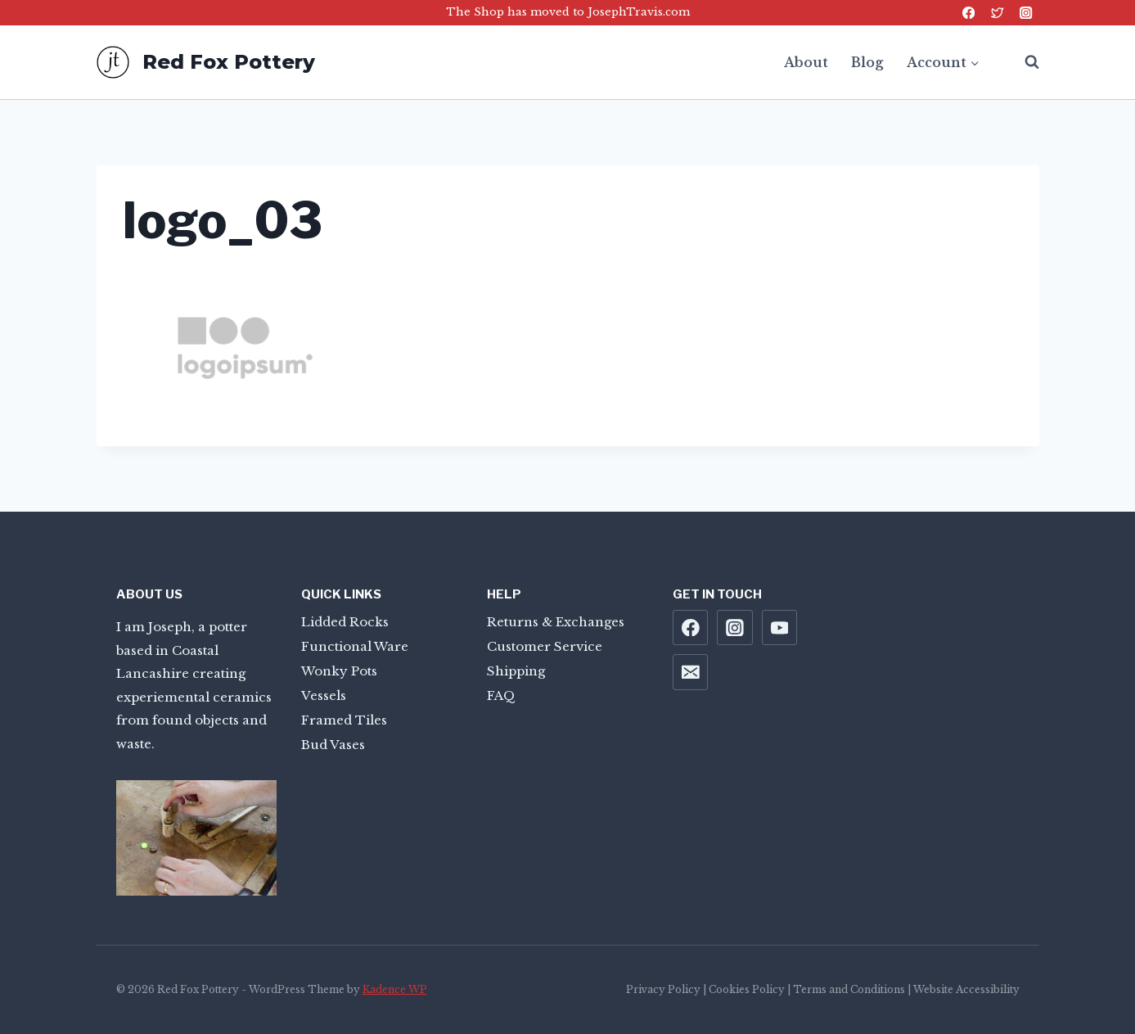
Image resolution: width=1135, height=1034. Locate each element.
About (806, 62)
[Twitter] (997, 12)
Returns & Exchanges (555, 622)
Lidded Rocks (345, 622)
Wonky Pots (339, 671)
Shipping (516, 671)
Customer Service (544, 646)
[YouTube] (780, 628)
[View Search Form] (1023, 62)
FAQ (501, 695)
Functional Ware (354, 646)
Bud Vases (333, 744)
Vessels (323, 695)
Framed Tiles (344, 720)
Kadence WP (395, 989)
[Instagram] (1026, 12)
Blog (867, 62)
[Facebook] (968, 12)
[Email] (691, 672)
